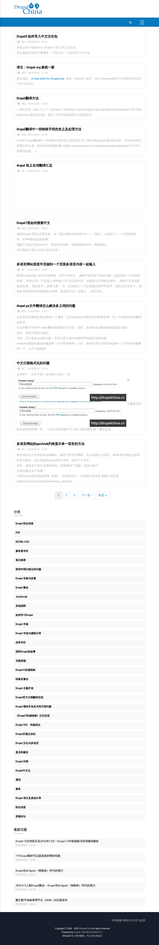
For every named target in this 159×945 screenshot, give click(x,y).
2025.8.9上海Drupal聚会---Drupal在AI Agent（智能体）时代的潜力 (55, 885)
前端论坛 (21, 816)
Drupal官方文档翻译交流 (29, 697)
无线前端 (21, 660)
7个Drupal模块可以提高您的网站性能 (38, 856)
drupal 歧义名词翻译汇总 (34, 165)
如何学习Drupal (24, 615)
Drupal (77, 932)
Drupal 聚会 (22, 587)
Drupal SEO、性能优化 (28, 724)
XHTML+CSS (22, 541)
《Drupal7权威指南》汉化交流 (33, 715)
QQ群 (142, 920)
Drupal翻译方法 (28, 98)
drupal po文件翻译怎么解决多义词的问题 (46, 306)
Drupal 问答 (22, 761)
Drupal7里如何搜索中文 (33, 223)
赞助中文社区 (130, 920)
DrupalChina (85, 928)
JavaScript (21, 596)
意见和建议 (22, 752)
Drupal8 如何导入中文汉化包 (37, 36)
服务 (18, 788)
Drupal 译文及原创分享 (28, 798)
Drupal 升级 (22, 624)
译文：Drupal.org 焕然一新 (35, 67)
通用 (18, 779)
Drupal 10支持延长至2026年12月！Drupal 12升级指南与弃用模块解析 (57, 841)
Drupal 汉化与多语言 (27, 743)
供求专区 (21, 642)
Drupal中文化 (23, 770)
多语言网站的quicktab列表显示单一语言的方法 (50, 444)
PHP (18, 532)
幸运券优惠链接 (94, 936)
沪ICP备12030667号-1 (92, 932)
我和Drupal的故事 (25, 651)
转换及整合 (22, 679)
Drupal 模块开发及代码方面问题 (33, 706)
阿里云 (72, 936)
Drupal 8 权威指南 (25, 669)
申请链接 (117, 920)
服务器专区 (22, 550)
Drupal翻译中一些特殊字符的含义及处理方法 (49, 129)
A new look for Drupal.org (47, 78)
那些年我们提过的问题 (28, 569)
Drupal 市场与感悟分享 (28, 633)
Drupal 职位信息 (24, 523)
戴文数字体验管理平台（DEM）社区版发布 (41, 900)
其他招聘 (21, 605)
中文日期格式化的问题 (33, 363)
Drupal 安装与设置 (26, 578)
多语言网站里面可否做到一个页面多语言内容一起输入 (56, 264)
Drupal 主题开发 (24, 688)
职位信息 (21, 807)
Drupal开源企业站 (25, 733)
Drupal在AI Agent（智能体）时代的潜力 (39, 870)
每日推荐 (21, 560)
